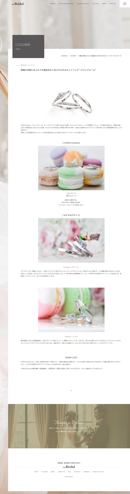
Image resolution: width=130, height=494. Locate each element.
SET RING (95, 4)
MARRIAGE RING (83, 4)
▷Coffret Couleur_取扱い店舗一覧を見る (34, 377)
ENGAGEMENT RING (66, 4)
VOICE (36, 474)
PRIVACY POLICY (98, 474)
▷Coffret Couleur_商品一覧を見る (32, 373)
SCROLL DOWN (4, 482)
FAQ (69, 474)
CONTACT (77, 474)
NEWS (53, 474)
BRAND (53, 4)
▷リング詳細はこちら (71, 280)
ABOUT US (61, 474)
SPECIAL (112, 4)
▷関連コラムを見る (27, 381)
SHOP (104, 4)
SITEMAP (87, 474)
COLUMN (45, 474)
